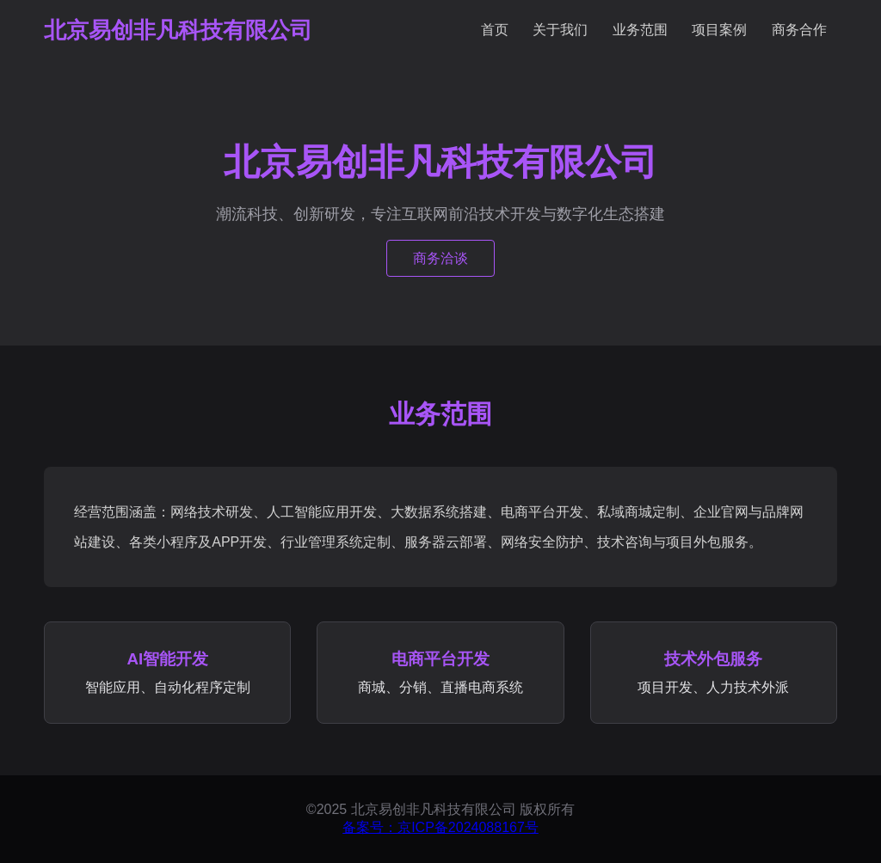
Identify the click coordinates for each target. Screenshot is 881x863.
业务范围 (640, 29)
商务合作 (799, 29)
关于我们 (560, 29)
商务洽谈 (440, 258)
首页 (494, 29)
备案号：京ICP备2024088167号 (440, 827)
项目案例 (719, 29)
